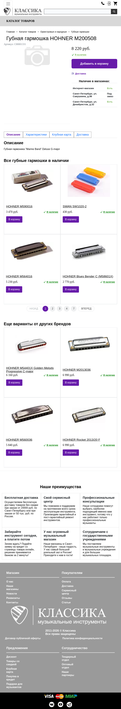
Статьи (66, 602)
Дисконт (11, 656)
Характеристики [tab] (36, 134)
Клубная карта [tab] (61, 134)
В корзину (14, 219)
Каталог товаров (20, 21)
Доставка (67, 586)
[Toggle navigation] (8, 4)
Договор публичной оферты (23, 638)
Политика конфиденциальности (82, 638)
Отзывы (67, 598)
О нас (9, 581)
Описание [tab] (13, 134)
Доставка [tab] (83, 134)
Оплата (66, 581)
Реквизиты (13, 598)
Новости (11, 593)
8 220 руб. (81, 48)
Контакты (12, 602)
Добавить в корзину (94, 63)
